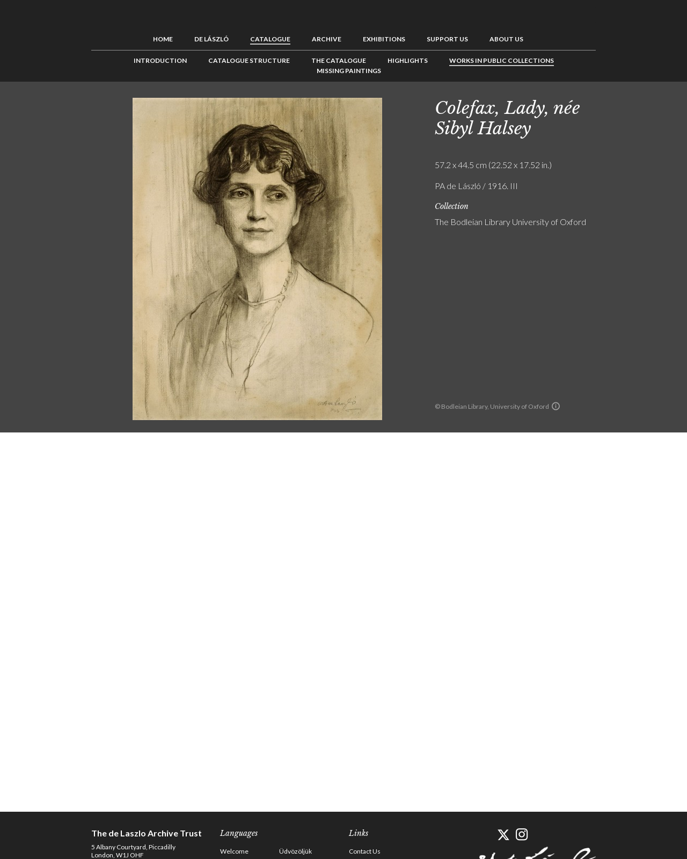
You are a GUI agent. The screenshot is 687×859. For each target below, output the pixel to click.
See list (631, 106)
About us (506, 39)
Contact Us (365, 851)
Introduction (160, 60)
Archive (326, 39)
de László (211, 39)
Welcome (234, 851)
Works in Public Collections (501, 60)
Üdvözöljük (295, 851)
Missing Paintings (349, 71)
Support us (447, 39)
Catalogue (270, 39)
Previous (614, 106)
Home (163, 39)
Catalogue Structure (249, 60)
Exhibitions (384, 39)
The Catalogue (338, 60)
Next (648, 106)
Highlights (408, 60)
